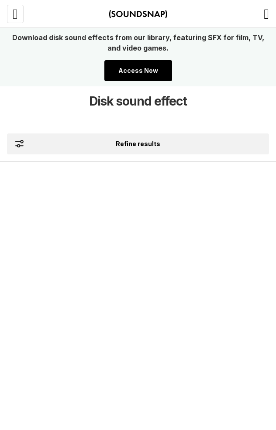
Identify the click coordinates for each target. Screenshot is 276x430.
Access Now (138, 70)
